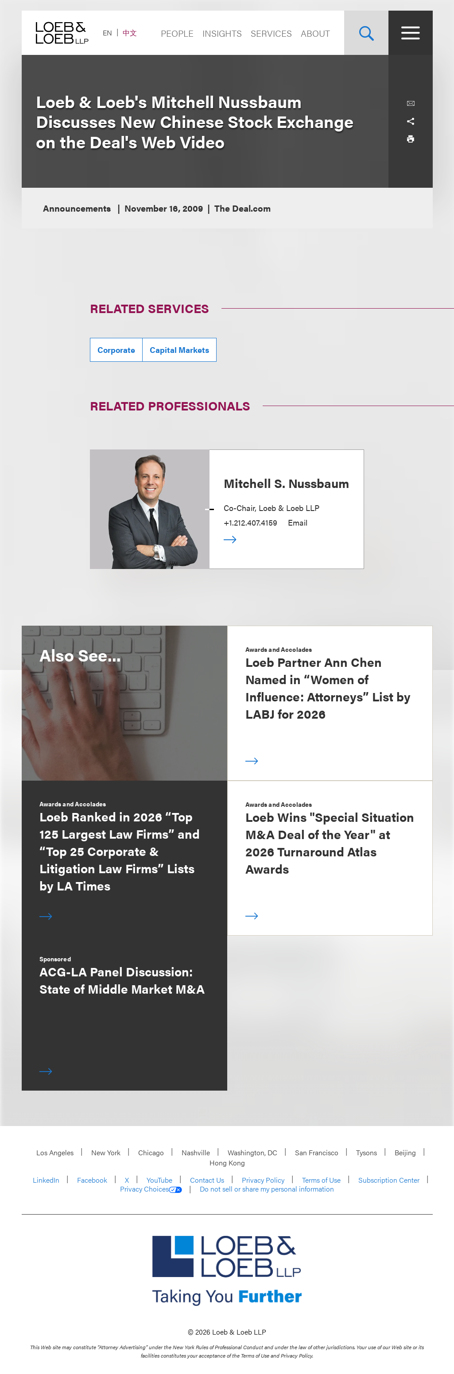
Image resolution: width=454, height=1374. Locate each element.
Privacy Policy (263, 1180)
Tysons (366, 1152)
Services (271, 33)
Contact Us (207, 1180)
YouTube (159, 1180)
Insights (222, 33)
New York (105, 1152)
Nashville (196, 1152)
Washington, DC (252, 1152)
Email (297, 522)
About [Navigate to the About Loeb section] (315, 33)
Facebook (92, 1180)
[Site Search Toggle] (366, 33)
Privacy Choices (151, 1189)
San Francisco (316, 1152)
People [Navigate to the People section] (177, 33)
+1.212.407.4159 (250, 522)
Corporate (116, 349)
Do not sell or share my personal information (267, 1189)
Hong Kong (227, 1162)
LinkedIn (46, 1180)
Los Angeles (55, 1152)
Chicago (151, 1152)
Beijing (405, 1152)
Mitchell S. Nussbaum (286, 483)
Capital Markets (179, 349)
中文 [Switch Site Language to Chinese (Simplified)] (130, 32)
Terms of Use (321, 1180)
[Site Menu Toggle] (410, 33)
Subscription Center (388, 1180)
